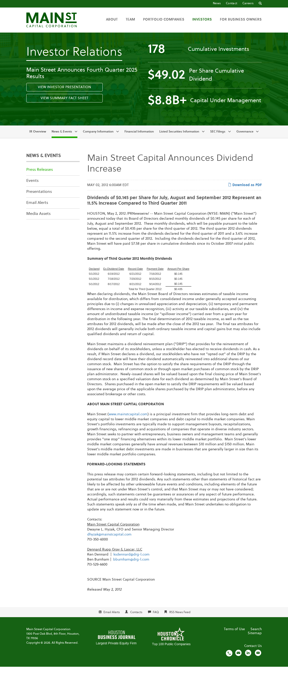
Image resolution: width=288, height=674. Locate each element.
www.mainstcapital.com (128, 421)
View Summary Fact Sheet (64, 105)
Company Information (98, 138)
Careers (248, 3)
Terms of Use (234, 636)
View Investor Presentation (64, 94)
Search (256, 636)
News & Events (62, 138)
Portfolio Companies (163, 19)
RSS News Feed (180, 619)
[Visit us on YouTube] (258, 660)
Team (130, 19)
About (112, 19)
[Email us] (238, 660)
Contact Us (253, 653)
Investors (202, 19)
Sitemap (255, 640)
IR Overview (37, 138)
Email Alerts (37, 210)
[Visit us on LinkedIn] (248, 660)
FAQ (156, 619)
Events (32, 188)
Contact (231, 3)
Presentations (39, 199)
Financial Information (139, 138)
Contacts (136, 619)
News (217, 3)
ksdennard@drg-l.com (131, 562)
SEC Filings (217, 138)
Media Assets (38, 221)
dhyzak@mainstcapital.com (109, 542)
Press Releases (39, 177)
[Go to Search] (260, 4)
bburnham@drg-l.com (131, 567)
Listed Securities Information (179, 138)
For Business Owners (241, 19)
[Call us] (229, 660)
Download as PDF (245, 192)
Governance (244, 138)
